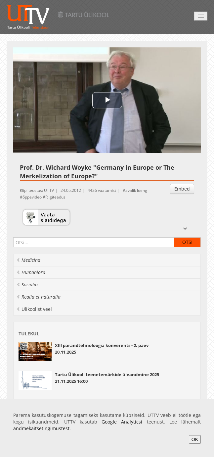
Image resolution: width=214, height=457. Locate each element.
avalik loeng (136, 190)
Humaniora (30, 272)
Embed (182, 189)
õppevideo (32, 197)
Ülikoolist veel (34, 309)
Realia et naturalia (38, 297)
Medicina (28, 260)
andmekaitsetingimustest (41, 428)
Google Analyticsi (122, 422)
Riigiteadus (55, 197)
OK (195, 439)
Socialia (27, 284)
